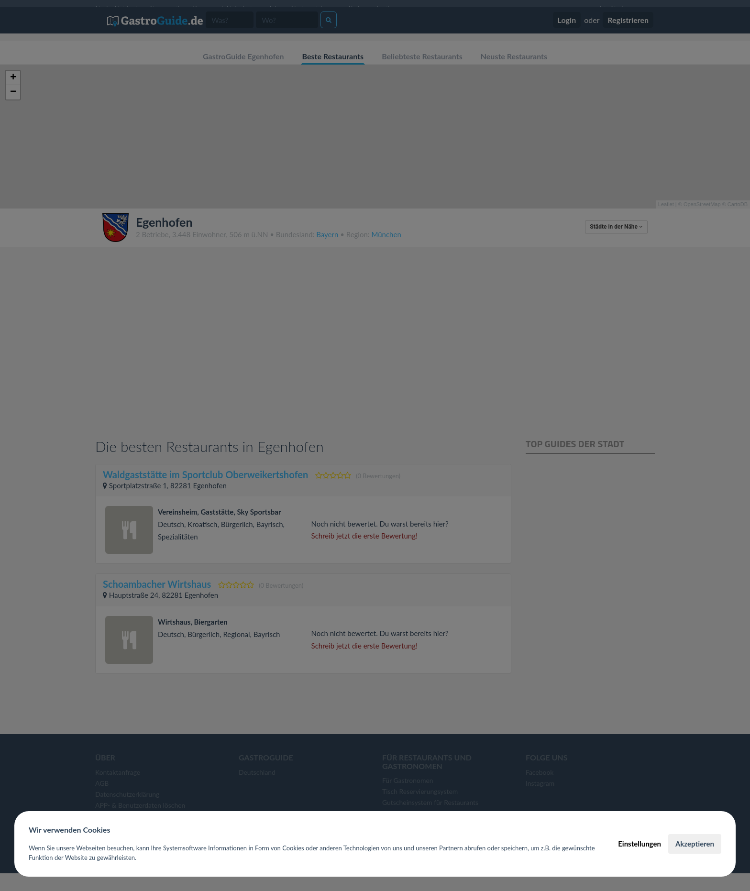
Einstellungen (639, 843)
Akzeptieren (694, 843)
